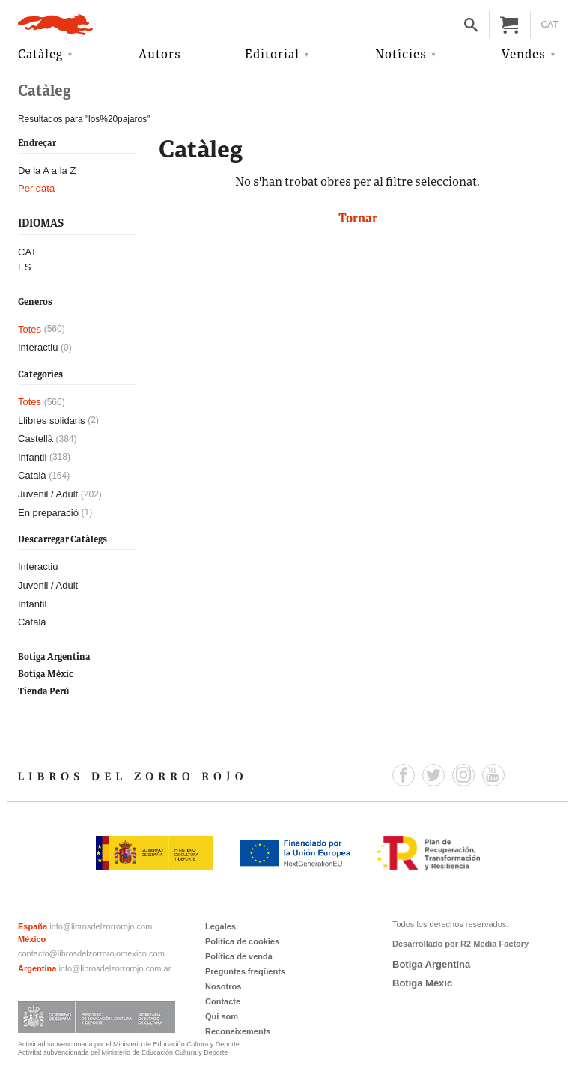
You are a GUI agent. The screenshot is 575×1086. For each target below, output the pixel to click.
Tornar (357, 219)
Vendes (524, 55)
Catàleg (40, 55)
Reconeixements (237, 1031)
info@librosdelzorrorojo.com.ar (114, 968)
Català (32, 475)
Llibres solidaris (51, 420)
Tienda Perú (43, 691)
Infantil (32, 457)
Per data (36, 188)
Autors (160, 55)
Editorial (272, 55)
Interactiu (38, 347)
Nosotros (223, 986)
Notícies (401, 55)
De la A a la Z (47, 170)
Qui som (221, 1016)
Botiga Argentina (54, 657)
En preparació (48, 512)
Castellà (35, 438)
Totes (29, 329)
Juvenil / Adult (48, 494)
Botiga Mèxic (45, 674)
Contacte (222, 1001)
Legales (220, 926)
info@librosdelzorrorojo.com (100, 926)
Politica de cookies (242, 941)
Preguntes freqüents (245, 971)
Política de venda (239, 956)
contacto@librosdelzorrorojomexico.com (91, 953)
